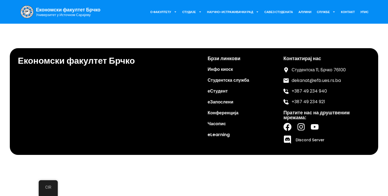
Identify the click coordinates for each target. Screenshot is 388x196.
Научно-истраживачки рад (233, 12)
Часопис (217, 124)
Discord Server (310, 140)
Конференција (223, 113)
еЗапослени (220, 102)
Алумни (304, 12)
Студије (192, 12)
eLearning (219, 134)
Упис (364, 12)
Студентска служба (228, 80)
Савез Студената (278, 12)
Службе (326, 12)
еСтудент (218, 91)
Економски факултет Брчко (68, 10)
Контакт (348, 12)
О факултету (163, 12)
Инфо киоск (220, 69)
